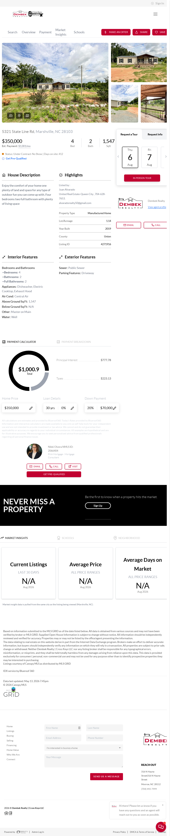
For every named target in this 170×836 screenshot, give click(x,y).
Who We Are (13, 754)
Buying (10, 735)
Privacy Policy (119, 832)
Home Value (13, 750)
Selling (10, 740)
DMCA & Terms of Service (142, 832)
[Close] (162, 805)
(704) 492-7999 (149, 789)
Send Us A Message (106, 776)
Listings (10, 731)
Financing (11, 745)
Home (10, 726)
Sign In (157, 3)
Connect (11, 759)
